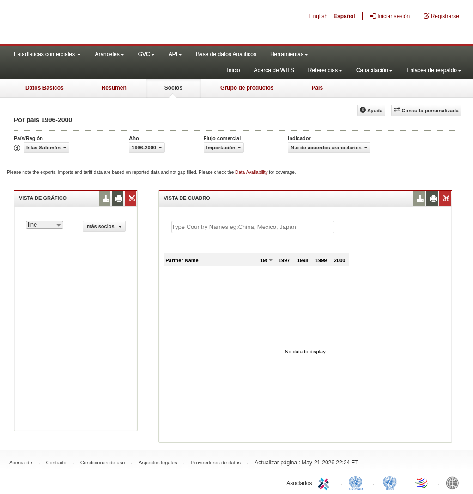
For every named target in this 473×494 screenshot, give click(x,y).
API (175, 54)
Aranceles (109, 54)
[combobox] (44, 225)
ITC (325, 482)
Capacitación (374, 70)
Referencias (325, 70)
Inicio (233, 70)
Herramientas (289, 54)
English (318, 16)
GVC (146, 54)
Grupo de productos (246, 88)
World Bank (454, 482)
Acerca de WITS (274, 70)
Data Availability (252, 172)
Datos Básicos (44, 88)
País (317, 88)
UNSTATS (390, 482)
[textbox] (252, 227)
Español (344, 16)
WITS (92, 23)
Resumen (114, 88)
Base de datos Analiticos (226, 54)
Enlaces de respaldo (433, 70)
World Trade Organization (422, 482)
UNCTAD (357, 482)
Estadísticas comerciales (47, 54)
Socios (173, 88)
